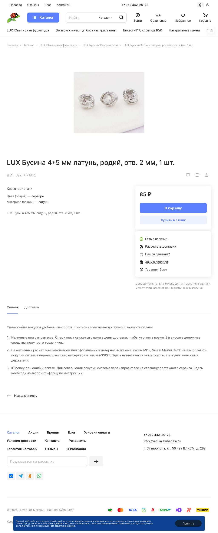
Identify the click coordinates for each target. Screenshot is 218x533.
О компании (76, 449)
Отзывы (51, 449)
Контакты (52, 441)
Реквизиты (77, 441)
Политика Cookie (65, 525)
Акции (33, 432)
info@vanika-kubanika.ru (162, 441)
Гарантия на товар (22, 449)
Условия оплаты (97, 432)
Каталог (13, 432)
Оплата (12, 307)
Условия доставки (21, 441)
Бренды (53, 432)
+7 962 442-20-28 (134, 5)
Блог (72, 432)
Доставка (31, 307)
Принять (188, 523)
